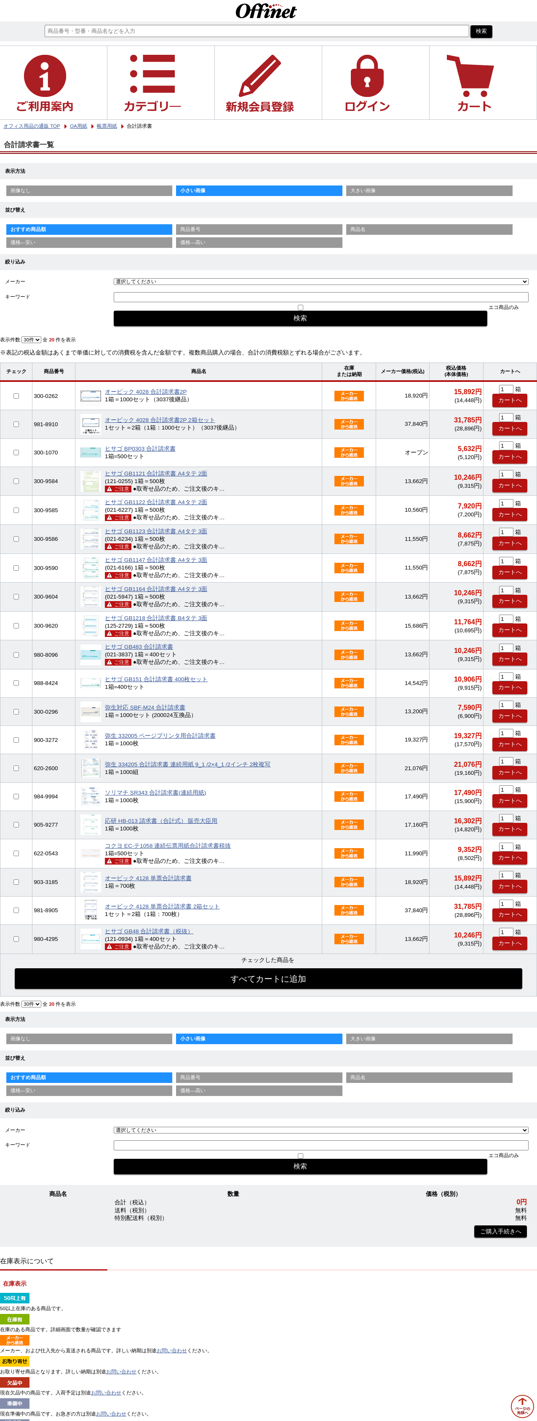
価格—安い (23, 242)
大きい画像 (363, 190)
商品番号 (190, 229)
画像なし (21, 190)
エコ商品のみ (504, 307)
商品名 (358, 229)
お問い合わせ (172, 1350)
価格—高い (193, 242)
